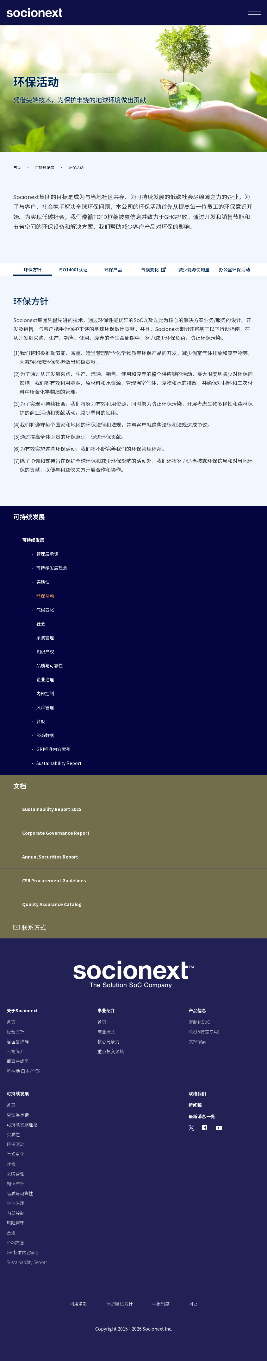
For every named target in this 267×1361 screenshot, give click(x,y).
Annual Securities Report (50, 856)
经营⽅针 (15, 1031)
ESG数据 (45, 735)
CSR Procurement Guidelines (54, 880)
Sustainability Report (59, 763)
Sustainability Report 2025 (51, 809)
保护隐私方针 (119, 1303)
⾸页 (11, 1022)
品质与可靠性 (49, 665)
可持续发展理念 (51, 568)
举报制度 (161, 1303)
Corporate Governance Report (56, 833)
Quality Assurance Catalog (52, 904)
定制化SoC (199, 1022)
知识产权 (45, 651)
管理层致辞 (18, 1041)
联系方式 (33, 927)
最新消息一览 (202, 1116)
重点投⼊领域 (110, 1051)
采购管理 (45, 637)
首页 (17, 167)
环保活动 (45, 596)
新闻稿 (195, 1105)
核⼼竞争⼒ (108, 1041)
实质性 (43, 582)
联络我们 (197, 1093)
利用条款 (78, 1303)
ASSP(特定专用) (204, 1031)
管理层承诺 (47, 554)
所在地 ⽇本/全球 (23, 1071)
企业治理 (45, 679)
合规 (40, 721)
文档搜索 (197, 1041)
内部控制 (45, 693)
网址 (193, 1303)
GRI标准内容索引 (53, 749)
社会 (40, 623)
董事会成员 (18, 1061)
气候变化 (150, 270)
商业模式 (106, 1031)
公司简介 (15, 1051)
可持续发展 (44, 167)
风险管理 (45, 707)
